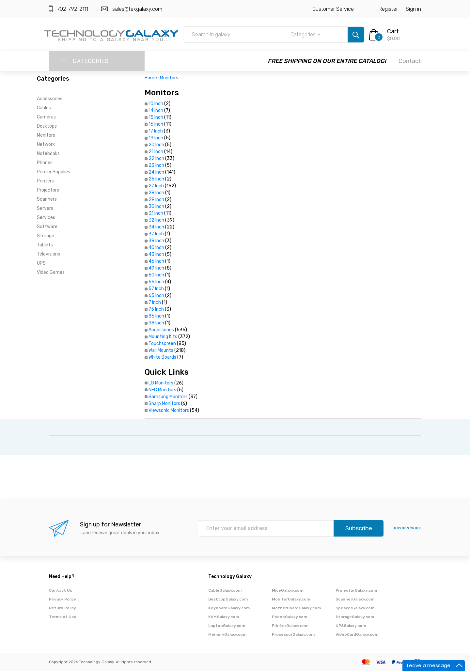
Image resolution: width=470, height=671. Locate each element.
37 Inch (156, 234)
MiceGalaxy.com (287, 590)
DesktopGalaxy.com (228, 599)
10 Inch (156, 103)
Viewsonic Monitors (169, 410)
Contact (410, 61)
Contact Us (60, 590)
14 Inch (156, 110)
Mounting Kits (163, 336)
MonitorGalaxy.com (291, 599)
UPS (41, 263)
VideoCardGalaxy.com (357, 634)
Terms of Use (62, 617)
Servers (45, 208)
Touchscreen (162, 343)
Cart (393, 31)
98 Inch (156, 323)
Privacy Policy (62, 599)
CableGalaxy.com (225, 590)
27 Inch (156, 186)
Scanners (47, 199)
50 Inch (156, 275)
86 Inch (156, 316)
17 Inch (156, 131)
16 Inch (156, 124)
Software (47, 226)
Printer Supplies (53, 172)
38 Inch (156, 240)
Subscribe (358, 528)
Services (46, 217)
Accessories (49, 98)
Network (46, 144)
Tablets (45, 245)
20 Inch (156, 145)
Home (151, 78)
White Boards (162, 357)
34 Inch (156, 227)
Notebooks (48, 153)
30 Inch (156, 206)
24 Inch (156, 172)
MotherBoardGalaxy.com (296, 608)
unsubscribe (407, 528)
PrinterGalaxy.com (290, 625)
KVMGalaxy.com (223, 617)
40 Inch (156, 247)
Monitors (46, 135)
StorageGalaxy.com (355, 617)
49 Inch (156, 268)
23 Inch (156, 165)
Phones (45, 162)
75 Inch (156, 309)
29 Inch (156, 199)
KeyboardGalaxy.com (229, 608)
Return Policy (62, 608)
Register (388, 9)
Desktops (47, 126)
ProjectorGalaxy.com (356, 590)
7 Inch (155, 302)
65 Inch (156, 295)
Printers (45, 181)
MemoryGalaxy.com (227, 634)
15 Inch (156, 117)
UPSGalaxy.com (351, 625)
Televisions (48, 254)
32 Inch (156, 220)
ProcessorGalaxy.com (293, 634)
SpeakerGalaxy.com (355, 608)
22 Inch (156, 158)
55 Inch (156, 282)
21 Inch (156, 151)
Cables (44, 108)
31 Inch (156, 213)
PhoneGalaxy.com (289, 617)
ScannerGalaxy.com (355, 599)
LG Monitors (161, 383)
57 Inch (156, 288)
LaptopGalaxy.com (226, 625)
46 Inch (156, 261)
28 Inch (156, 192)
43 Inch (156, 254)
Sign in (413, 9)
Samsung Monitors (168, 396)
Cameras (46, 117)
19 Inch (156, 138)
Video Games (51, 272)
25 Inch (156, 179)
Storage (45, 236)
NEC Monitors (162, 390)
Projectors (48, 190)
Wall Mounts (161, 350)
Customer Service (333, 9)
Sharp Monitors (164, 403)
